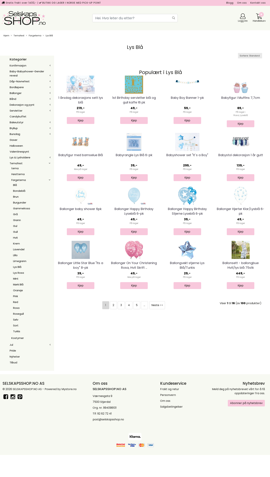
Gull (15, 232)
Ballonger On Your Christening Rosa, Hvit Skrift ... (134, 343)
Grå (15, 214)
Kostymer (17, 338)
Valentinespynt (19, 151)
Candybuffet (18, 116)
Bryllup (14, 128)
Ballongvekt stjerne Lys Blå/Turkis (187, 343)
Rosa (16, 308)
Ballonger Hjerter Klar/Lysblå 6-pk (240, 269)
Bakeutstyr (16, 122)
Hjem (6, 35)
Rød (15, 302)
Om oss (242, 2)
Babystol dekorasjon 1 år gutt (240, 194)
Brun (16, 196)
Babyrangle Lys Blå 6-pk (134, 194)
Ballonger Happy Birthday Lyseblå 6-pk (134, 269)
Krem (16, 243)
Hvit (15, 237)
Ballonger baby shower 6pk (81, 267)
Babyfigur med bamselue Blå (80, 194)
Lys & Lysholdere (20, 157)
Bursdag (15, 134)
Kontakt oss (258, 2)
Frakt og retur (169, 411)
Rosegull (18, 314)
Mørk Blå (18, 284)
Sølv (15, 319)
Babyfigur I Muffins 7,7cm (240, 117)
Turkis (16, 331)
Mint (15, 278)
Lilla (15, 255)
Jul (11, 345)
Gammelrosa (21, 208)
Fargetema (33, 35)
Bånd (13, 99)
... (144, 383)
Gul (15, 226)
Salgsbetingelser (171, 429)
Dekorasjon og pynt (22, 105)
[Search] (135, 18)
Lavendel (18, 249)
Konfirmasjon (18, 65)
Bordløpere (17, 87)
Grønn (17, 220)
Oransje (18, 290)
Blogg (229, 2)
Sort (15, 325)
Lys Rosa (18, 273)
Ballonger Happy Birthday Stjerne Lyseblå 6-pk (187, 269)
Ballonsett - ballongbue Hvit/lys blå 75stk (240, 343)
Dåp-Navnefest (20, 81)
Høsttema (18, 174)
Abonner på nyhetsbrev (246, 425)
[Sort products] (250, 55)
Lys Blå (48, 35)
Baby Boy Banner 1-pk (187, 117)
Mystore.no (69, 411)
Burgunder (19, 202)
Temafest (17, 35)
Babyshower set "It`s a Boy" (187, 194)
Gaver (13, 140)
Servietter (16, 110)
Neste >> (157, 383)
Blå (15, 185)
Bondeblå (19, 191)
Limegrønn (19, 261)
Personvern (168, 417)
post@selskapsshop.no (108, 441)
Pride (13, 350)
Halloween (16, 146)
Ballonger (16, 93)
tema (15, 168)
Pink (15, 296)
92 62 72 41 (104, 435)
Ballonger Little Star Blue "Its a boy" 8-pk (80, 343)
